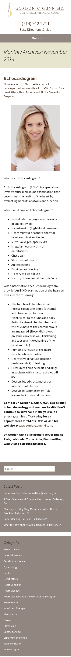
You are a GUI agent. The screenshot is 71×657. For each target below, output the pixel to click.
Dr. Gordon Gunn (55, 88)
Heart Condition (12, 584)
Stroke (8, 620)
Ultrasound (10, 626)
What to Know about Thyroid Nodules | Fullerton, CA (33, 525)
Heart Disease (12, 590)
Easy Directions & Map (35, 29)
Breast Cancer (12, 549)
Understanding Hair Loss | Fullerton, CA (25, 519)
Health (7, 573)
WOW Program (12, 649)
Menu (35, 38)
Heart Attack (42, 84)
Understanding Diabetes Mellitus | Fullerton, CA (30, 493)
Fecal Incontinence (14, 561)
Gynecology (10, 567)
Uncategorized (12, 88)
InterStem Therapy (14, 608)
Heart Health (11, 602)
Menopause (10, 614)
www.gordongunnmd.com (35, 425)
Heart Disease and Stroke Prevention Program (30, 596)
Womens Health (31, 88)
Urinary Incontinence (15, 637)
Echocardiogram (20, 78)
